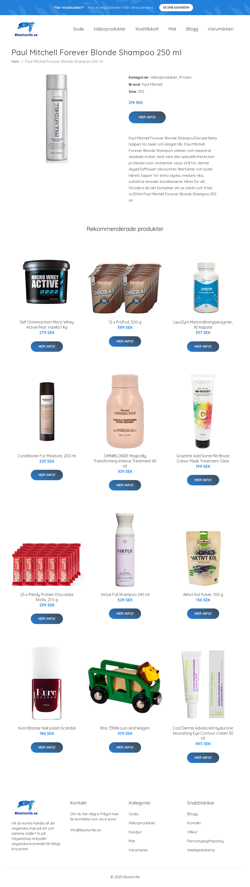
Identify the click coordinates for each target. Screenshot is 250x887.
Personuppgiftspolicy (205, 842)
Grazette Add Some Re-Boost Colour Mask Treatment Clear (203, 460)
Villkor (192, 833)
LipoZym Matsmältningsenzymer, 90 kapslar (203, 326)
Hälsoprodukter (110, 29)
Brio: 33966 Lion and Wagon (125, 729)
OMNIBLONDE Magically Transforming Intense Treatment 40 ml (125, 462)
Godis (78, 29)
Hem (15, 63)
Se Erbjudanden (176, 7)
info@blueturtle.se (85, 831)
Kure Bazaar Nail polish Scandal (46, 729)
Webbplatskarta (201, 851)
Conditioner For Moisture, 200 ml (47, 457)
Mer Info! (147, 118)
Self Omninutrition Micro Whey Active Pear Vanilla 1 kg (47, 326)
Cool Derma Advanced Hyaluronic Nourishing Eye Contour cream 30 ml (203, 734)
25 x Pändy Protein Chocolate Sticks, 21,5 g (46, 599)
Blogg (192, 29)
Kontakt (194, 824)
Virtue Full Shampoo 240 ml (125, 596)
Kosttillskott (147, 29)
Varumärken (221, 29)
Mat (172, 29)
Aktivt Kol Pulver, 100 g (203, 596)
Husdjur (135, 833)
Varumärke (138, 851)
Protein (185, 79)
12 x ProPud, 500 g (125, 323)
